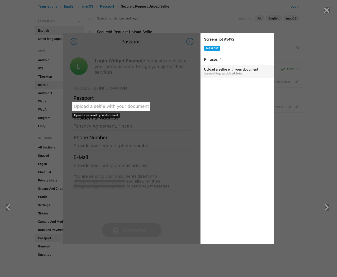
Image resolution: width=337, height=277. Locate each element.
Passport (212, 48)
